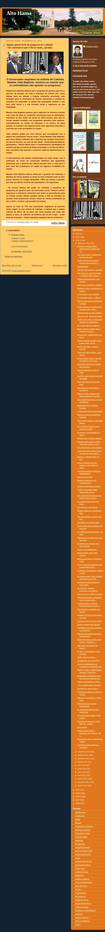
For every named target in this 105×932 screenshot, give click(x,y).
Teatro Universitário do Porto (88, 682)
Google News (80, 812)
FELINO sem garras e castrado (89, 270)
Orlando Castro (92, 47)
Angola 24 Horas (81, 900)
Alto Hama (19, 13)
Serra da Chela (81, 886)
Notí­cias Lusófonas (82, 830)
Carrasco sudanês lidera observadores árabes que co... (88, 248)
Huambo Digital (81, 837)
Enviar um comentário (13, 256)
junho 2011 (82, 769)
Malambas (79, 841)
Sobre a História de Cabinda (88, 625)
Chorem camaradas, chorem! (88, 486)
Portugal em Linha (82, 833)
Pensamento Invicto (83, 854)
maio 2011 (82, 772)
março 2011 (83, 779)
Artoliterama (80, 816)
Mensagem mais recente (11, 265)
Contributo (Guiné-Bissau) (85, 911)
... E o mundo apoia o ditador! (89, 685)
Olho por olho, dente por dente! (89, 316)
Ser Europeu (80, 844)
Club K (77, 925)
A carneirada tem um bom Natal (89, 411)
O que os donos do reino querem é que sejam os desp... (87, 465)
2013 (78, 234)
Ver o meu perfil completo (86, 66)
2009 (78, 793)
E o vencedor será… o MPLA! (89, 298)
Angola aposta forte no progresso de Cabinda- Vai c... (89, 733)
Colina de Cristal (81, 872)
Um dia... (78, 889)
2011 (78, 240)
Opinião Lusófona (82, 879)
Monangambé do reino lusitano (89, 313)
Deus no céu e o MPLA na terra (89, 594)
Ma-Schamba (80, 897)
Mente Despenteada (83, 904)
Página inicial (37, 265)
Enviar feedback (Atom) (21, 271)
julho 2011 (82, 765)
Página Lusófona (82, 918)
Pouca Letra (80, 869)
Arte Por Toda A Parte (83, 851)
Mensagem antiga (60, 265)
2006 (78, 803)
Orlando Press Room (83, 861)
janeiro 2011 (83, 786)
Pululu (77, 819)
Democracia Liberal (83, 865)
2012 (78, 237)
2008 (78, 797)
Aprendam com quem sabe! (88, 523)
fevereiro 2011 (84, 782)
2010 (78, 790)
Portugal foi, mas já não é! (87, 689)
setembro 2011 (84, 759)
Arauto (77, 858)
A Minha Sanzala (82, 907)
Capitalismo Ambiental (84, 826)
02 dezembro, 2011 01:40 (21, 251)
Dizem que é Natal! (85, 477)
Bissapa (78, 823)
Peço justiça (82, 727)
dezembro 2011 (84, 243)
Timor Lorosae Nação (83, 882)
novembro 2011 (84, 752)
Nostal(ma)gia (82, 267)
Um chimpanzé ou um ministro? (89, 448)
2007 (78, 800)
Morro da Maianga (82, 921)
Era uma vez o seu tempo (87, 507)
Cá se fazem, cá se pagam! (88, 294)
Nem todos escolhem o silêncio (89, 285)
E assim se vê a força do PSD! (89, 621)
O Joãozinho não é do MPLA (88, 661)
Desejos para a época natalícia (89, 438)
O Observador (80, 893)
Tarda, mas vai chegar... (86, 657)
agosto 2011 (83, 762)
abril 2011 (82, 775)
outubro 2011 (83, 755)
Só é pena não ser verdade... (88, 326)
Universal (79, 914)
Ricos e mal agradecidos (87, 550)
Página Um (79, 876)
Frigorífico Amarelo (82, 848)
